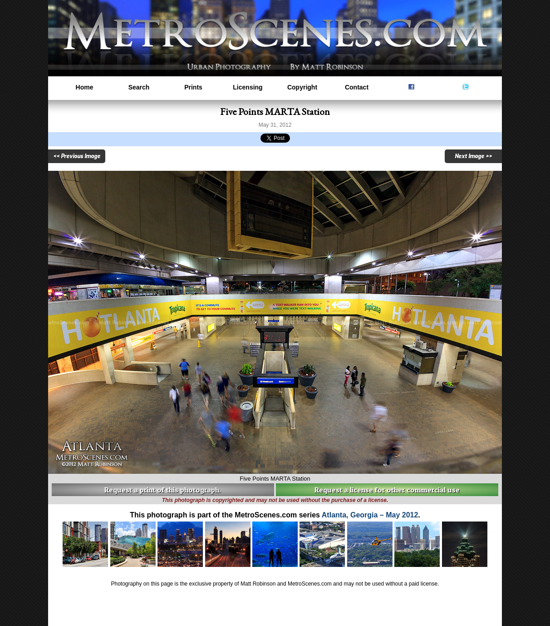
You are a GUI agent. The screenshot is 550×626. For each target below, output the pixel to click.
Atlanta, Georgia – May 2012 (370, 515)
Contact (356, 87)
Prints (193, 87)
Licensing (247, 87)
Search (139, 87)
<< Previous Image (76, 156)
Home (84, 87)
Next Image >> (473, 156)
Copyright (302, 87)
